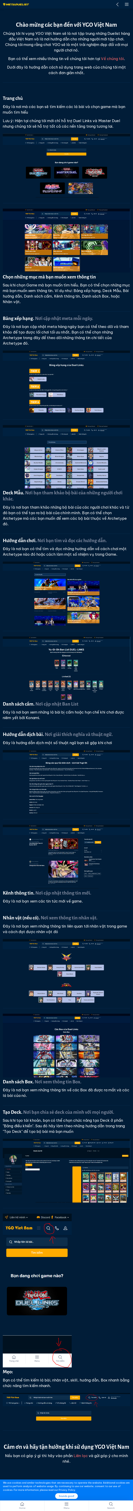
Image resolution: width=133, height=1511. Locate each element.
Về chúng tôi (112, 58)
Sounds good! (66, 1496)
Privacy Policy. (67, 1489)
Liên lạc (81, 1455)
